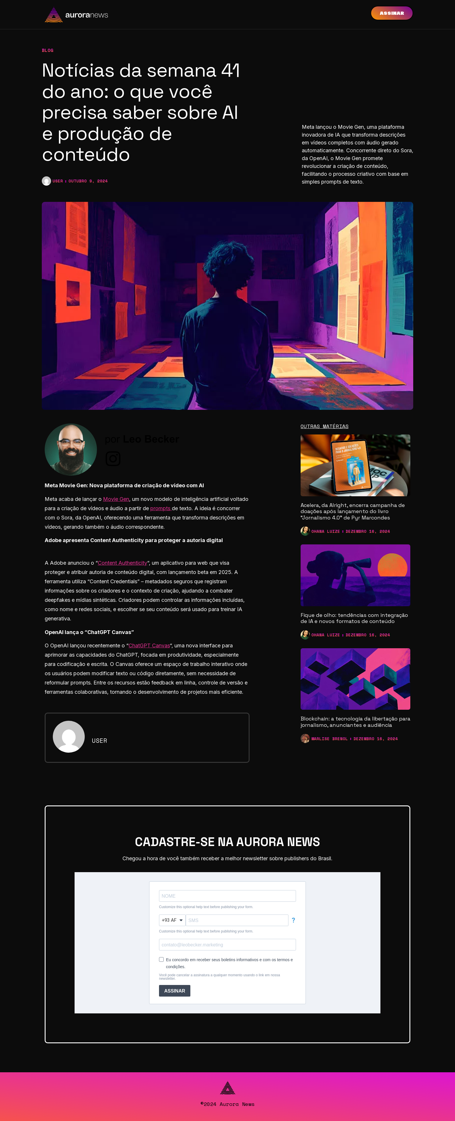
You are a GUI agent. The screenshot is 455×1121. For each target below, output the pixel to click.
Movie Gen (116, 499)
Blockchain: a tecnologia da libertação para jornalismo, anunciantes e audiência (355, 721)
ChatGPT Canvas (149, 645)
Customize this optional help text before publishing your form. (206, 907)
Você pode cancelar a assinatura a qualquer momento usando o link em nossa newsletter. (219, 976)
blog (47, 50)
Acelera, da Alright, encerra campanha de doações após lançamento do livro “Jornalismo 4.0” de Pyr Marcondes (353, 511)
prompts (161, 508)
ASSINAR (174, 990)
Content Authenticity (122, 563)
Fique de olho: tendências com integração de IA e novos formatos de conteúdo (354, 618)
